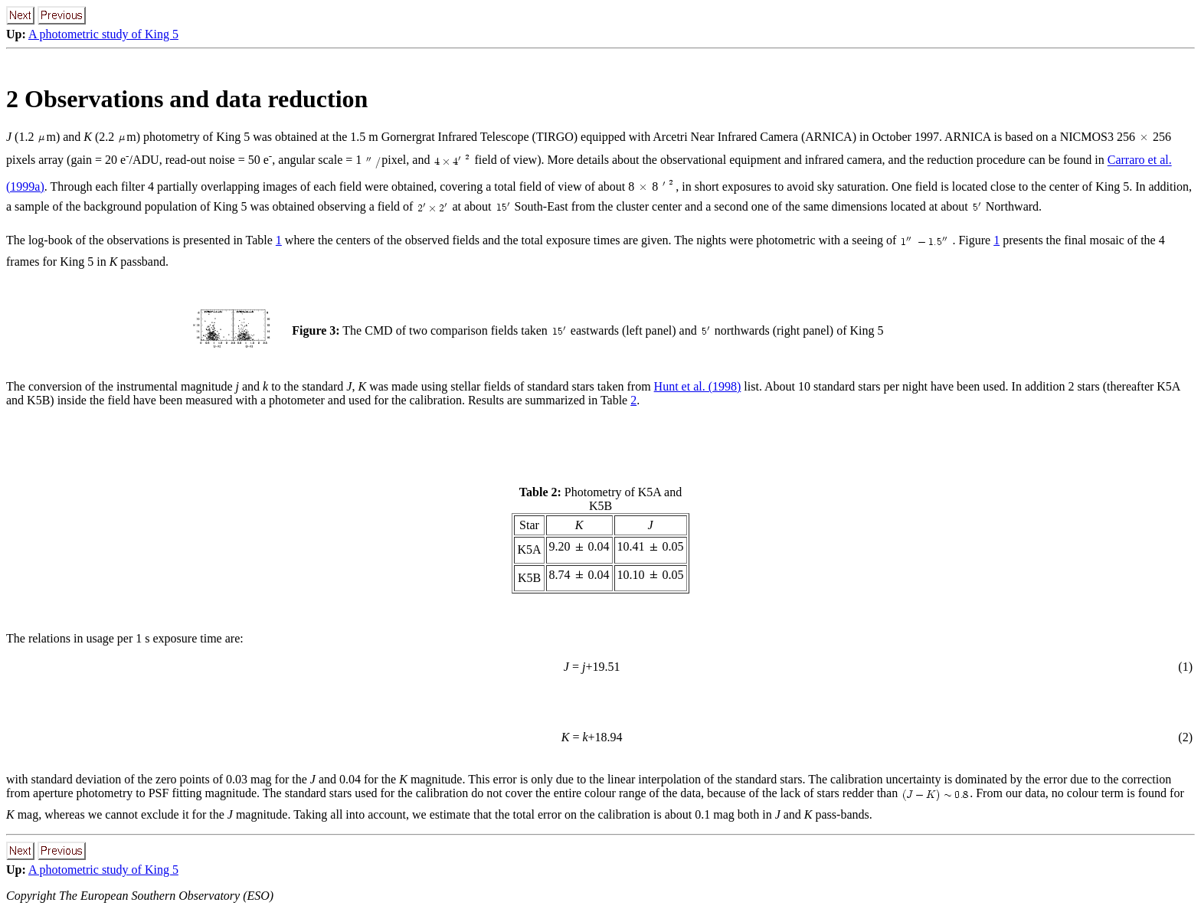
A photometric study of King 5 (103, 34)
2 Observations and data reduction (187, 99)
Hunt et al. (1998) (697, 386)
